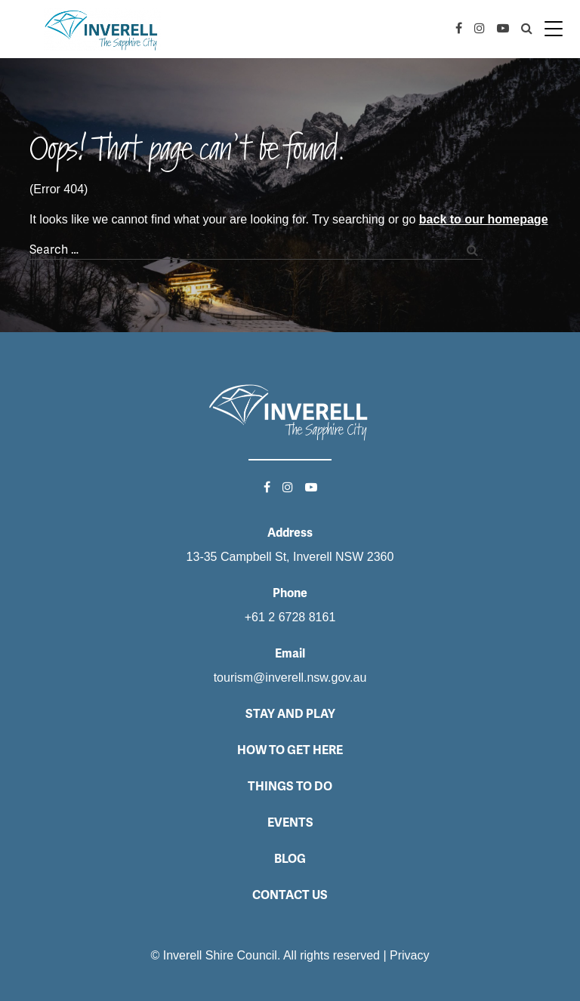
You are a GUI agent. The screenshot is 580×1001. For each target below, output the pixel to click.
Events (290, 822)
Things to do (290, 786)
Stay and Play (290, 714)
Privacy (409, 955)
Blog (290, 859)
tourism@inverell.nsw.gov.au (290, 677)
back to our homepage (483, 219)
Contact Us (290, 895)
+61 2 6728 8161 (290, 617)
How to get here (290, 750)
